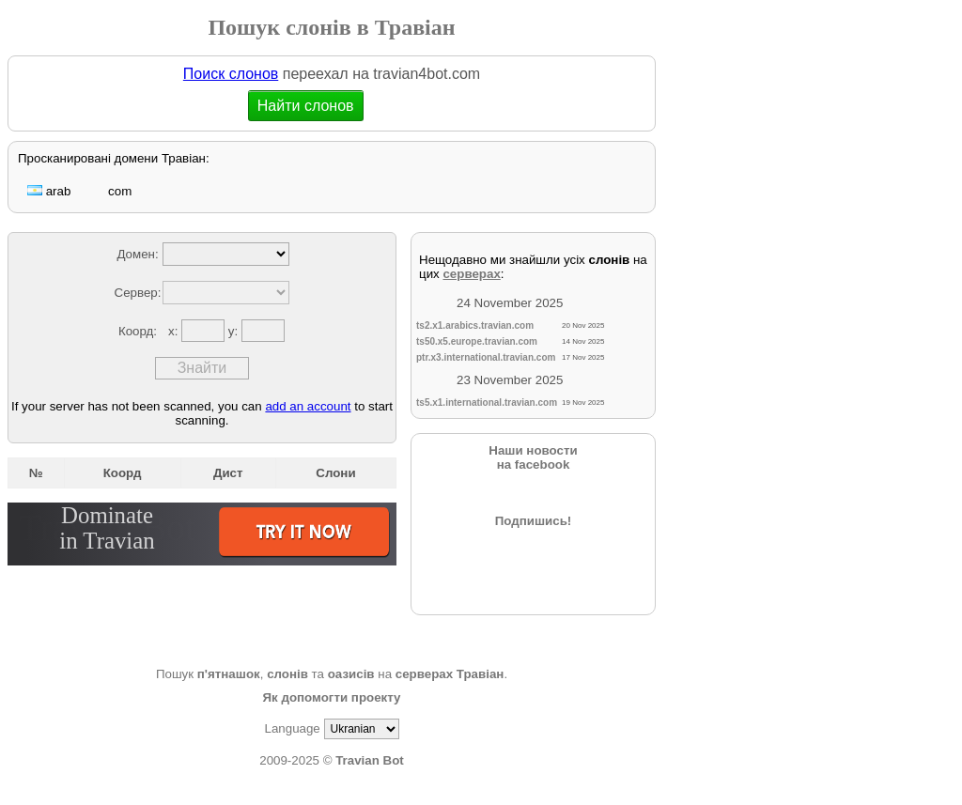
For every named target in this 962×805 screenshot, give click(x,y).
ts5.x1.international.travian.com (486, 402)
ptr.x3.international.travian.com (485, 357)
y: (234, 331)
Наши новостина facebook (533, 457)
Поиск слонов (230, 74)
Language (291, 728)
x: (174, 331)
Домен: (137, 254)
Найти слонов (306, 106)
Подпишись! (533, 521)
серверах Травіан (450, 674)
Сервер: (138, 293)
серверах (471, 274)
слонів (287, 674)
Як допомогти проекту (331, 697)
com (110, 191)
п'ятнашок (228, 674)
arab (48, 191)
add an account (307, 406)
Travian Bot (369, 760)
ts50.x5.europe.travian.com (476, 341)
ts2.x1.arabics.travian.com (475, 325)
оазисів (351, 674)
